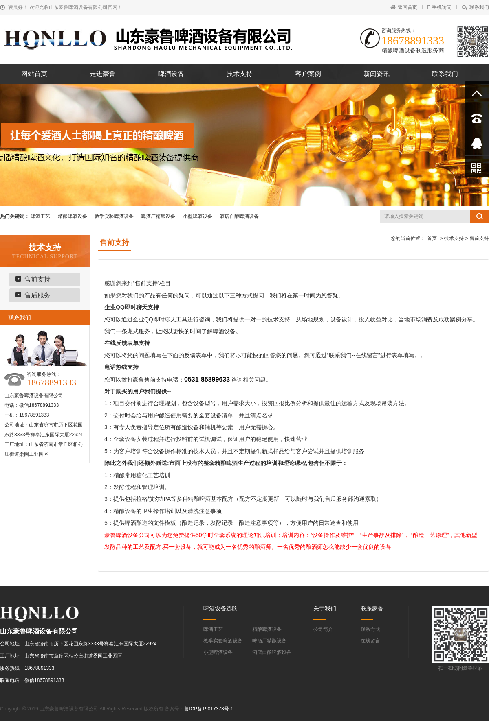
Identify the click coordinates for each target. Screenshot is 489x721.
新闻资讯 (376, 73)
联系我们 (475, 7)
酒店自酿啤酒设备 (239, 216)
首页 (432, 238)
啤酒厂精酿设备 (158, 216)
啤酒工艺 (40, 216)
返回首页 (403, 7)
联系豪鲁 (372, 608)
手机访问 (439, 7)
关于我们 (324, 608)
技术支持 (240, 73)
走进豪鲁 (103, 73)
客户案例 (308, 73)
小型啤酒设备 (197, 216)
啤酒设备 (171, 73)
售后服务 (37, 295)
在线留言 (370, 641)
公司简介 (323, 629)
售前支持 (37, 279)
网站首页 (34, 73)
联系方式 (370, 629)
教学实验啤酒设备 (114, 216)
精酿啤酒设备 (72, 216)
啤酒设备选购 (220, 608)
